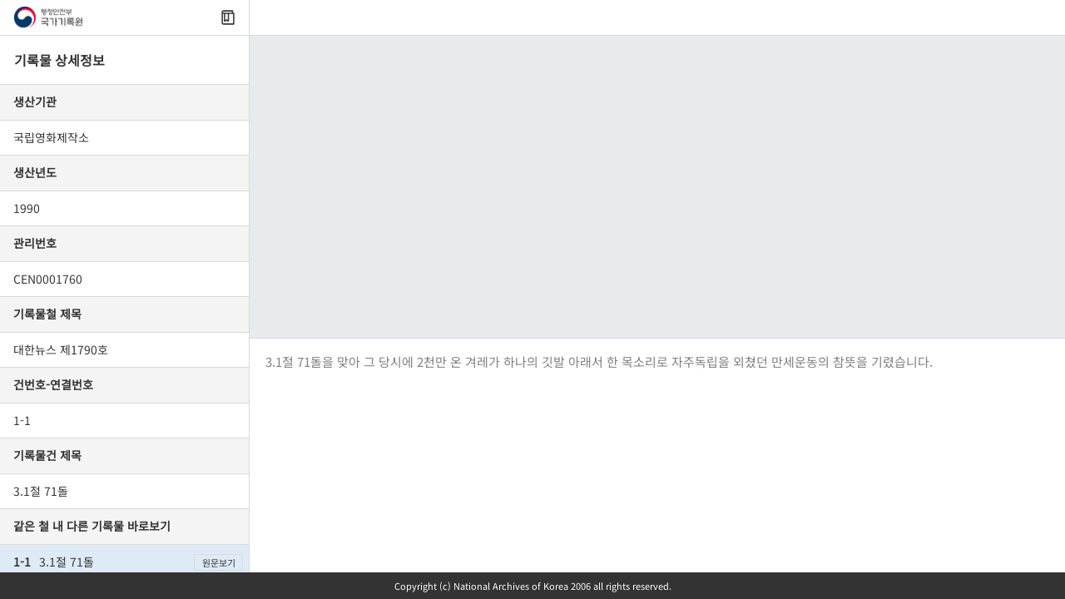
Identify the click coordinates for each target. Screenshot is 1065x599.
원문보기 (218, 562)
